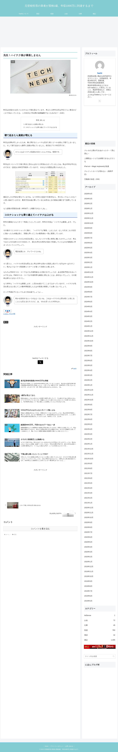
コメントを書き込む (40, 529)
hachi (99, 73)
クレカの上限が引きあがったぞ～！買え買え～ (99, 152)
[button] (113, 656)
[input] (100, 656)
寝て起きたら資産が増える (34, 124)
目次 (37, 120)
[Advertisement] (59, 32)
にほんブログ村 (9, 314)
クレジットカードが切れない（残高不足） (98, 172)
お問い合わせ (69, 746)
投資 (6, 322)
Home (46, 746)
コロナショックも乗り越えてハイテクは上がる (41, 127)
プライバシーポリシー (56, 746)
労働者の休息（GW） (92, 179)
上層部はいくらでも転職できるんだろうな (99, 159)
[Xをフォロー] (40, 362)
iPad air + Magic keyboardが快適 (96, 166)
